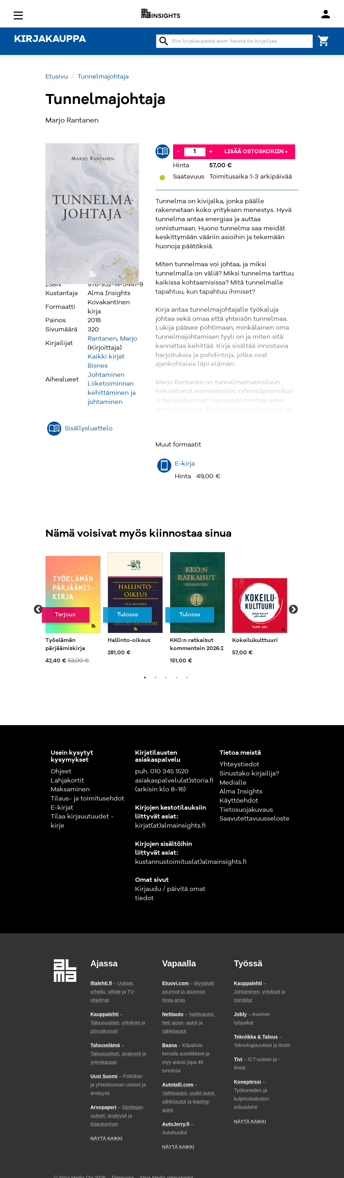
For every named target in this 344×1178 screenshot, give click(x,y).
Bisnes (98, 366)
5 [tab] (187, 677)
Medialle (233, 783)
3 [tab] (166, 677)
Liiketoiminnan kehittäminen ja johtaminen (112, 393)
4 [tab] (176, 677)
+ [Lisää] (210, 151)
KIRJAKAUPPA (50, 39)
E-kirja (185, 464)
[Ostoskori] (323, 40)
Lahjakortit (67, 781)
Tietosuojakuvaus (246, 810)
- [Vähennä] (178, 151)
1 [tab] (144, 677)
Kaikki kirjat (106, 357)
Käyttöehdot (238, 801)
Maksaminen (70, 789)
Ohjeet (61, 771)
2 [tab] (155, 677)
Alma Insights (240, 792)
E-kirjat (62, 808)
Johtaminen (106, 375)
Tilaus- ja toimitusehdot (87, 799)
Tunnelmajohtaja (103, 77)
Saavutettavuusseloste (254, 819)
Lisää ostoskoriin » (256, 152)
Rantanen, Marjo (112, 339)
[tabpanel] (73, 609)
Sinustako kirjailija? (249, 774)
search (164, 41)
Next (293, 609)
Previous (38, 609)
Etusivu (56, 77)
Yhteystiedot (239, 764)
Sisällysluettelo (89, 428)
